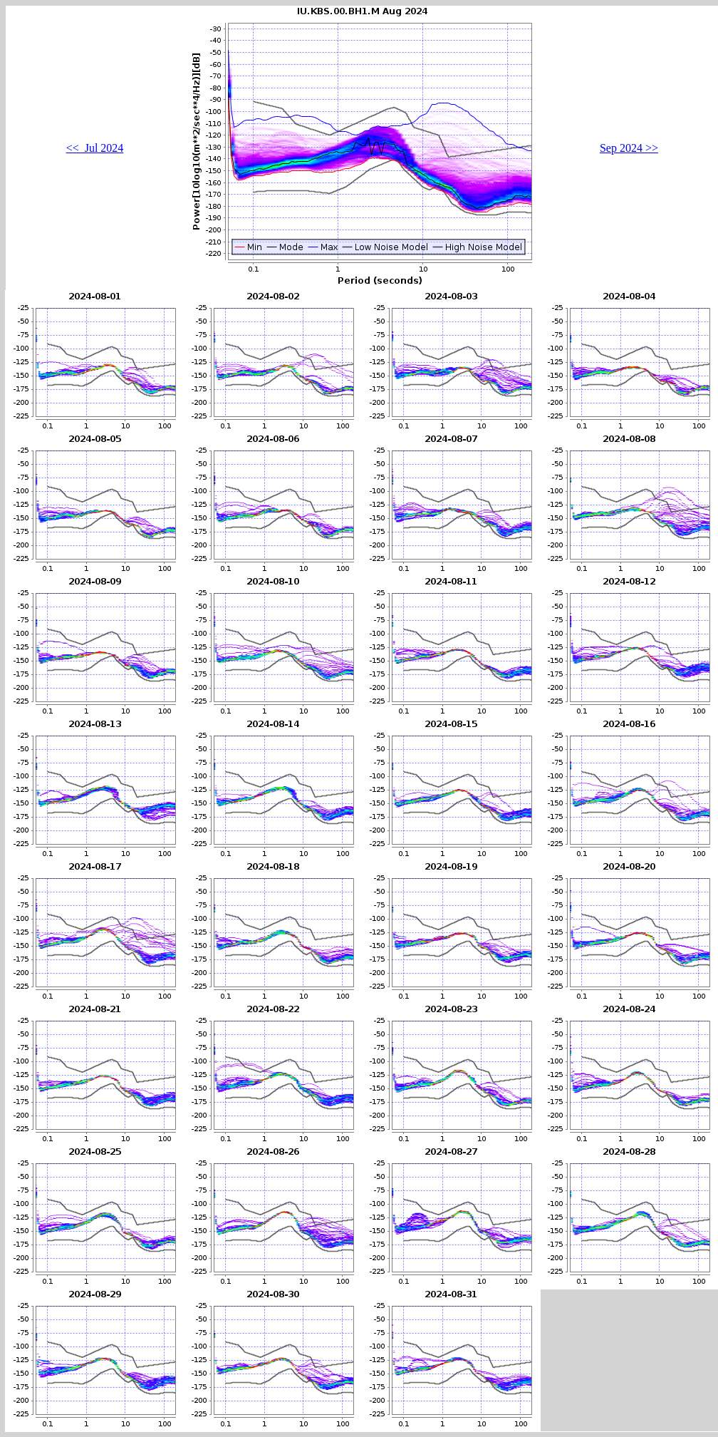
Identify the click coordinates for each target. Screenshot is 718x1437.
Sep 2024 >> (629, 148)
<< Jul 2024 (95, 148)
